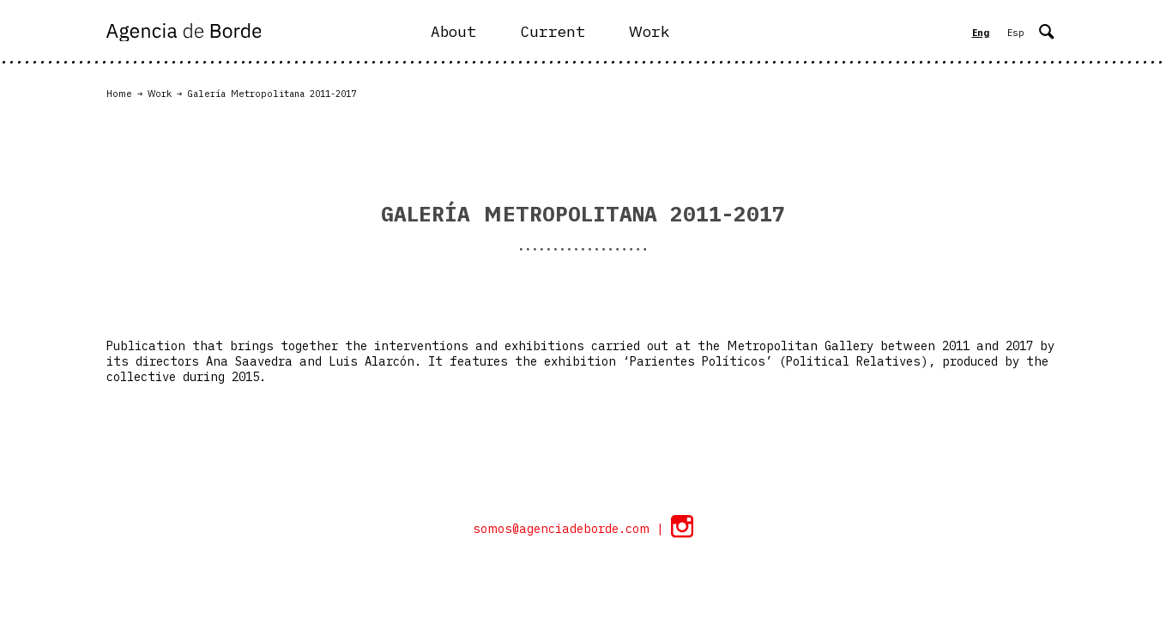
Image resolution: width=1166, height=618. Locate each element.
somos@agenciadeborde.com (564, 528)
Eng (980, 33)
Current (552, 31)
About (453, 31)
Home (119, 94)
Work (649, 31)
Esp (1015, 33)
